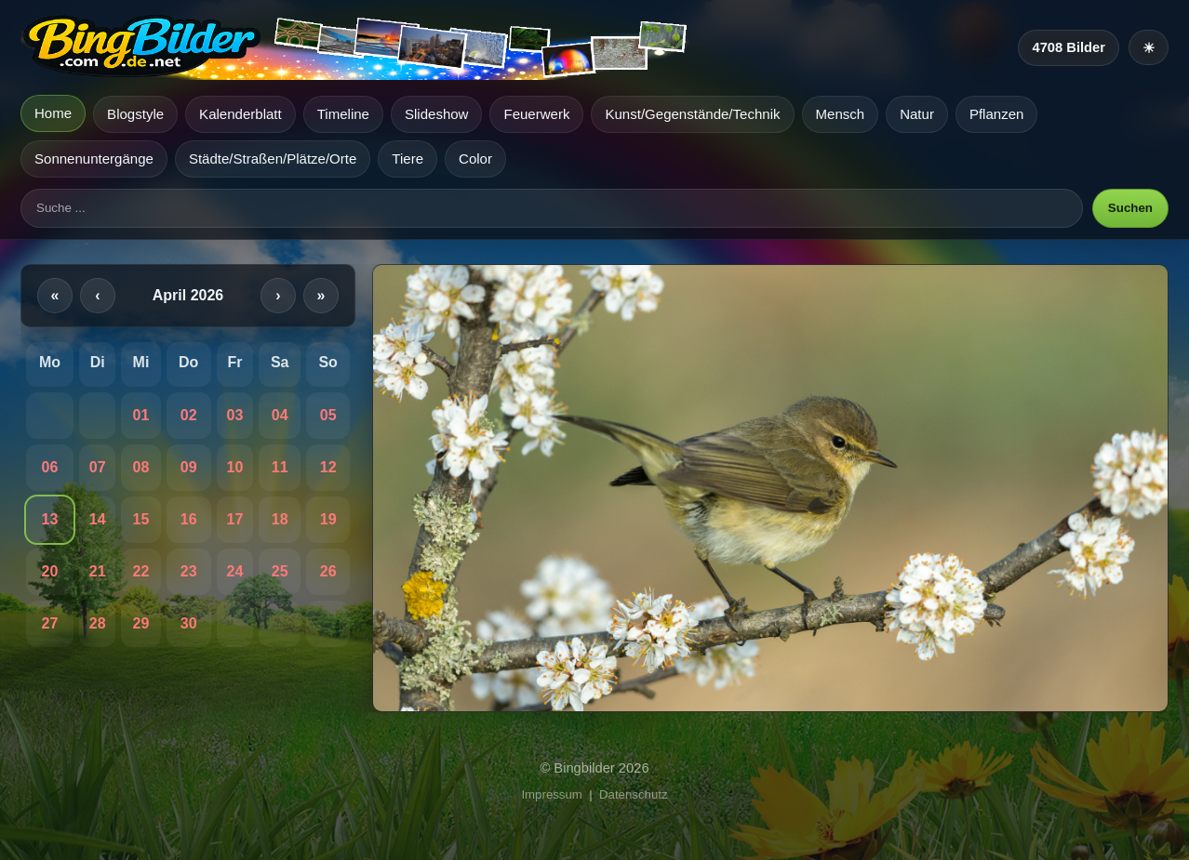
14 (97, 519)
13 (50, 519)
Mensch (840, 114)
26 (328, 571)
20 (50, 571)
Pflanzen (996, 114)
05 (328, 415)
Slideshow (437, 114)
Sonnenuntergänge (94, 158)
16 (188, 519)
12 (328, 467)
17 (234, 519)
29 (141, 623)
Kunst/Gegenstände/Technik (692, 114)
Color (475, 158)
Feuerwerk (536, 114)
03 (234, 415)
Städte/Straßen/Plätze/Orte (272, 158)
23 (188, 571)
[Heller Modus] (1149, 47)
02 (188, 415)
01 (141, 415)
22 (141, 571)
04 (280, 415)
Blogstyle (135, 114)
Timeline (343, 114)
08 (141, 467)
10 (234, 467)
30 (188, 623)
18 (280, 519)
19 (328, 519)
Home (53, 113)
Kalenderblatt (240, 114)
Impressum (551, 794)
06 (50, 467)
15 (141, 519)
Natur (917, 114)
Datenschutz (633, 794)
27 (50, 623)
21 (97, 571)
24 (234, 571)
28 (97, 623)
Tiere (407, 158)
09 (188, 467)
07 (97, 467)
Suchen (1130, 208)
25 (280, 571)
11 (280, 467)
